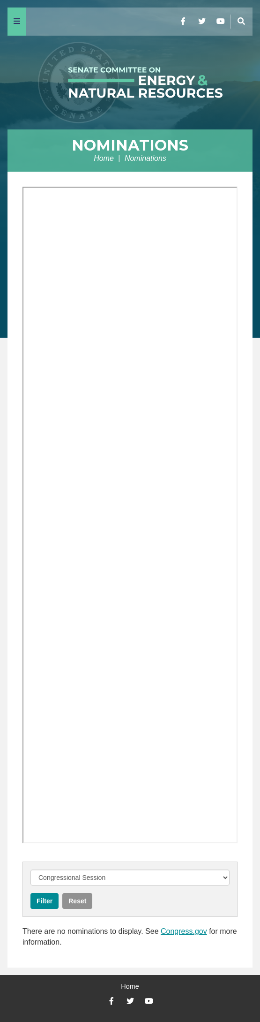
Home (104, 158)
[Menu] (16, 22)
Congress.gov (184, 931)
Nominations (130, 145)
